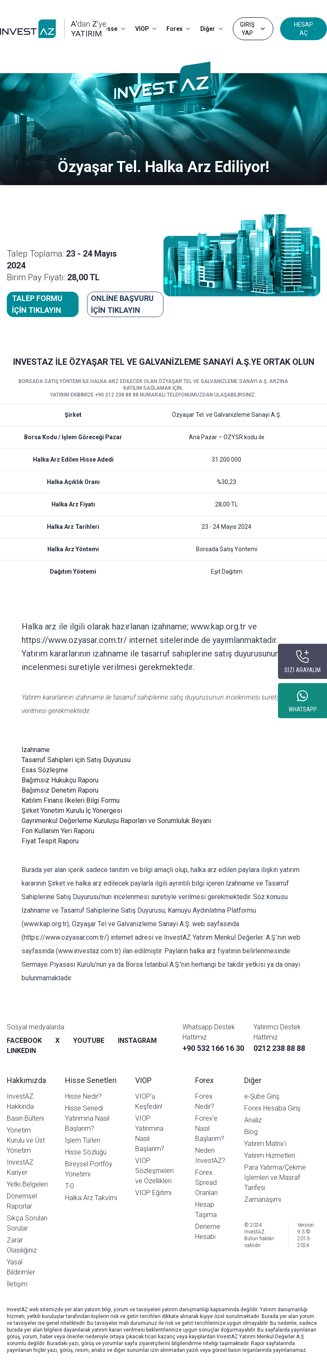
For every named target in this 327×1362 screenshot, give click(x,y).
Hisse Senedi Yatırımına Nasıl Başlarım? (87, 1118)
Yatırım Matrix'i (265, 1144)
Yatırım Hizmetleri (269, 1155)
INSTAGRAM (137, 1041)
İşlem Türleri (82, 1140)
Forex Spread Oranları (206, 1182)
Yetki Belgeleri (27, 1184)
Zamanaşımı (262, 1199)
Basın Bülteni (25, 1118)
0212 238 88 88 (279, 1048)
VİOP (145, 28)
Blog (251, 1132)
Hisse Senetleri (91, 1080)
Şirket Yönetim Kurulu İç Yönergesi (72, 811)
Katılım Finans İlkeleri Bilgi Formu (71, 800)
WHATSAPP (303, 709)
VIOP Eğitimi (153, 1193)
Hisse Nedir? (83, 1096)
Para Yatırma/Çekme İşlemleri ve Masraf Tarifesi (275, 1177)
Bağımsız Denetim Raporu (60, 790)
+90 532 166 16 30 (213, 1048)
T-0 (69, 1186)
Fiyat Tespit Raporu (50, 841)
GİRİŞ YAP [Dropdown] (253, 28)
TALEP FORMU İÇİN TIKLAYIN (37, 304)
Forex (178, 28)
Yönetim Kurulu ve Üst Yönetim (26, 1140)
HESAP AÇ (303, 28)
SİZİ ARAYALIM (302, 670)
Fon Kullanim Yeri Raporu (58, 831)
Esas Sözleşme (45, 770)
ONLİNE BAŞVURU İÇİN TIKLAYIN (122, 304)
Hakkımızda (26, 1080)
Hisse (113, 28)
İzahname (36, 750)
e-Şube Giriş (261, 1096)
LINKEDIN (21, 1051)
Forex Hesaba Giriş (272, 1108)
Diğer (211, 28)
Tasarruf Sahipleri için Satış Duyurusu (76, 760)
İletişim (17, 1284)
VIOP (143, 1080)
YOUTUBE (88, 1041)
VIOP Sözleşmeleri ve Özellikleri (154, 1171)
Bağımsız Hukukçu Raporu (60, 780)
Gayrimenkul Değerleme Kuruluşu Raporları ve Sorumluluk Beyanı (116, 821)
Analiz (253, 1120)
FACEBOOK (24, 1041)
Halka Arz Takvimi (91, 1198)
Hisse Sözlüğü (85, 1152)
